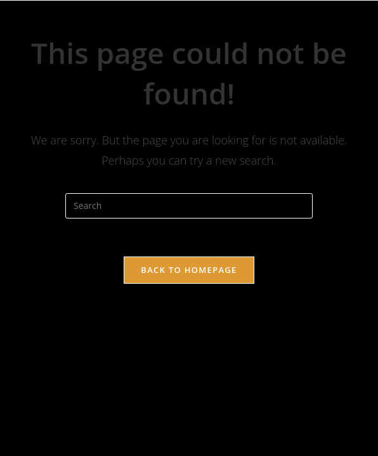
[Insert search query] (189, 205)
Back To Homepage (189, 270)
